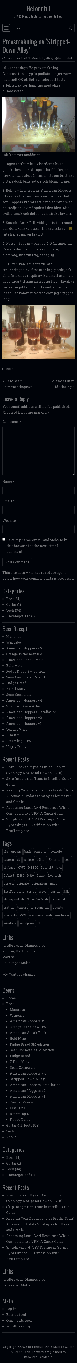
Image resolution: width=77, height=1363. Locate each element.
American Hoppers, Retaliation (31, 712)
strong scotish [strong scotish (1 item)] (13, 899)
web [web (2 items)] (49, 915)
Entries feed (16, 1314)
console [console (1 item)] (56, 851)
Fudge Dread (16, 683)
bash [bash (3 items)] (27, 851)
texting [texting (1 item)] (8, 907)
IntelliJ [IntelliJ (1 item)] (47, 867)
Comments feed (19, 1320)
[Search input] (39, 28)
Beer (9, 369)
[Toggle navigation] (6, 28)
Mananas (13, 636)
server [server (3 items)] (43, 891)
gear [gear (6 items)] (67, 860)
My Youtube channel (19, 974)
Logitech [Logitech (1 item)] (54, 875)
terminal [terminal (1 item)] (58, 899)
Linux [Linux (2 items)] (41, 875)
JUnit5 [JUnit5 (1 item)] (8, 875)
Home (11, 998)
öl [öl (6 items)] (39, 923)
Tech (10, 610)
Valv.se (8, 957)
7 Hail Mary (16, 688)
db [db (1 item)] (19, 860)
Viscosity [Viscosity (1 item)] (10, 915)
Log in (11, 1309)
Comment (11, 421)
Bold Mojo (14, 665)
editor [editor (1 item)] (41, 860)
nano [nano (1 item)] (53, 883)
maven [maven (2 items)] (8, 883)
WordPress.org (18, 1326)
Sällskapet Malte (16, 962)
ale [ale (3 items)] (5, 851)
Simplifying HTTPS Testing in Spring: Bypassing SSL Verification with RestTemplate (37, 825)
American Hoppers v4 (24, 700)
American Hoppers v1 (23, 723)
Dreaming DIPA (18, 741)
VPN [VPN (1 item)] (23, 915)
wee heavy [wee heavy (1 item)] (62, 915)
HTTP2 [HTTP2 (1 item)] (33, 867)
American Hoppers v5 (24, 648)
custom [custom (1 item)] (8, 860)
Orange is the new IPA (24, 654)
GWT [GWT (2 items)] (21, 867)
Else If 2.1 (13, 735)
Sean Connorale (19, 694)
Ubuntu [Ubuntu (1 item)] (57, 907)
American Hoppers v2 (24, 717)
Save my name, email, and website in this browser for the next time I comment (37, 546)
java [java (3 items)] (59, 867)
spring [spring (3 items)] (55, 891)
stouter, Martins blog (19, 951)
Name (8, 481)
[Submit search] (70, 28)
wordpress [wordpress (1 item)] (27, 923)
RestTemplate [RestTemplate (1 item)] (13, 891)
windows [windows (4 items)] (10, 923)
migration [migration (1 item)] (39, 883)
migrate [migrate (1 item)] (23, 883)
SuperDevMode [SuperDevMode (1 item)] (38, 899)
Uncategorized (18, 616)
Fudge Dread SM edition (25, 671)
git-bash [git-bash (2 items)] (9, 867)
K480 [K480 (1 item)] (20, 875)
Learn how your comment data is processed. (38, 578)
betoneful (65, 58)
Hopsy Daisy (16, 746)
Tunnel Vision (18, 729)
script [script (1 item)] (31, 891)
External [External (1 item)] (55, 860)
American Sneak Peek (24, 659)
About (11, 1137)
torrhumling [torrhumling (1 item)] (40, 907)
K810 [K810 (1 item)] (30, 875)
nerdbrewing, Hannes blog (24, 945)
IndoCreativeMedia (38, 1357)
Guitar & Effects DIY (22, 1125)
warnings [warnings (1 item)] (36, 915)
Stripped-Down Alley (23, 706)
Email (8, 501)
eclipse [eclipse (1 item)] (28, 860)
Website (9, 520)
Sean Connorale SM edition (28, 677)
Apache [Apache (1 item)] (16, 851)
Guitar (11, 604)
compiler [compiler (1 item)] (41, 851)
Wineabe (13, 642)
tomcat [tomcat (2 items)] (22, 907)
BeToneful (38, 8)
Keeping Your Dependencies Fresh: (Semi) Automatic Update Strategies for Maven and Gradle (40, 796)
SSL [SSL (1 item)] (66, 891)
